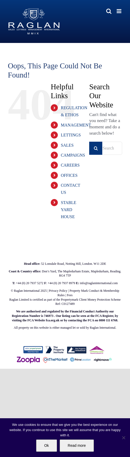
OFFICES (69, 175)
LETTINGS (71, 135)
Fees (69, 295)
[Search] (95, 148)
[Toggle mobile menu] (119, 11)
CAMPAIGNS (73, 155)
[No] (123, 437)
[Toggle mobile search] (108, 11)
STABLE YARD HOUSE (68, 209)
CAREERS (70, 165)
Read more (77, 445)
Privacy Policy (58, 291)
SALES (67, 145)
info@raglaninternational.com (99, 283)
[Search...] (105, 148)
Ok (46, 445)
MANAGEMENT (76, 125)
